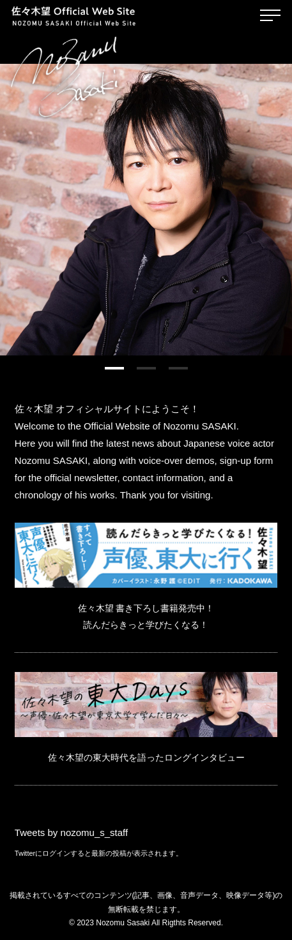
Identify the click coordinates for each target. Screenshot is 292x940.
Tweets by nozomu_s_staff (71, 832)
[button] (114, 368)
